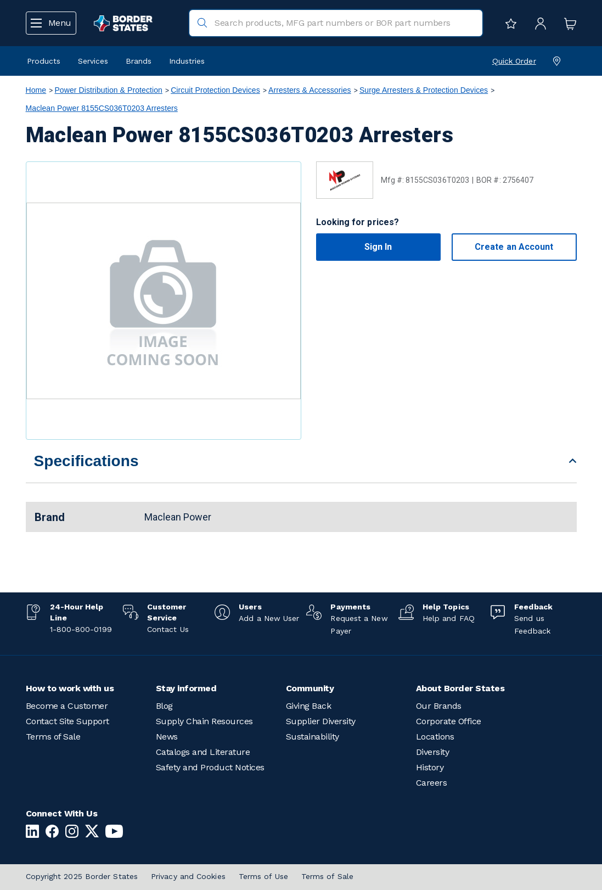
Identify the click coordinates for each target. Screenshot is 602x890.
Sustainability (312, 736)
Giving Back (308, 706)
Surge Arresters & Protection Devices (423, 90)
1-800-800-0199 (81, 629)
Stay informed (186, 688)
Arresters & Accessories (309, 90)
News (167, 736)
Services (93, 61)
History (430, 767)
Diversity (432, 752)
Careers (431, 782)
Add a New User (269, 618)
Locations (435, 736)
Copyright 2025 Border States (82, 876)
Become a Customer (67, 706)
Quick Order (514, 61)
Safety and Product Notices (210, 767)
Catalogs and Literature (203, 752)
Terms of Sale (53, 736)
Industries (187, 61)
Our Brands (439, 706)
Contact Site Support (67, 721)
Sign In (378, 247)
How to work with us (70, 688)
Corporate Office (448, 721)
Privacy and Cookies (188, 876)
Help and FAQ (449, 618)
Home (36, 90)
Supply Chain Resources (204, 721)
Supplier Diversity (321, 721)
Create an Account (514, 247)
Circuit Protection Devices (215, 90)
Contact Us (168, 629)
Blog (164, 706)
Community (310, 688)
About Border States (460, 688)
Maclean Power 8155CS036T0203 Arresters (102, 108)
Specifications (86, 460)
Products (43, 61)
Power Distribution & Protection (108, 90)
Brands (138, 61)
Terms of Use (263, 876)
